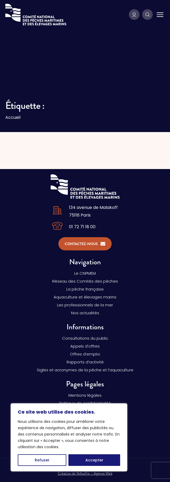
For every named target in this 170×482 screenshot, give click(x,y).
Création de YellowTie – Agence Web (85, 473)
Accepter (94, 460)
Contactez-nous (85, 243)
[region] (69, 437)
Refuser (42, 460)
